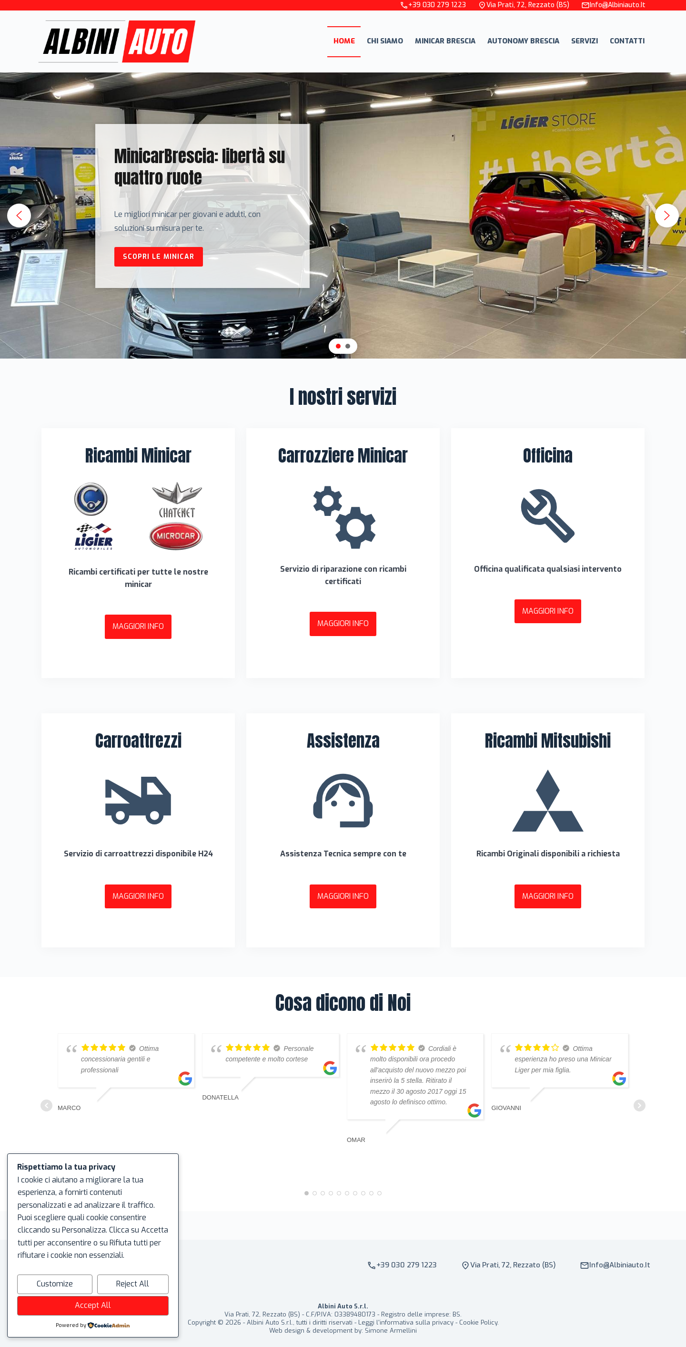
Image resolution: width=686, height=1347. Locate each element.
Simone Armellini (391, 1330)
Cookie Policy (478, 1322)
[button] (19, 215)
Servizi (584, 41)
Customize (55, 1284)
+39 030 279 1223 (433, 5)
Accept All (93, 1305)
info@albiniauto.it (613, 5)
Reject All (132, 1284)
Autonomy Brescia (523, 41)
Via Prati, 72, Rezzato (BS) (523, 5)
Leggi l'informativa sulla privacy (406, 1322)
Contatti (627, 41)
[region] (343, 215)
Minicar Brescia (445, 41)
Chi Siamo (385, 41)
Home (344, 41)
